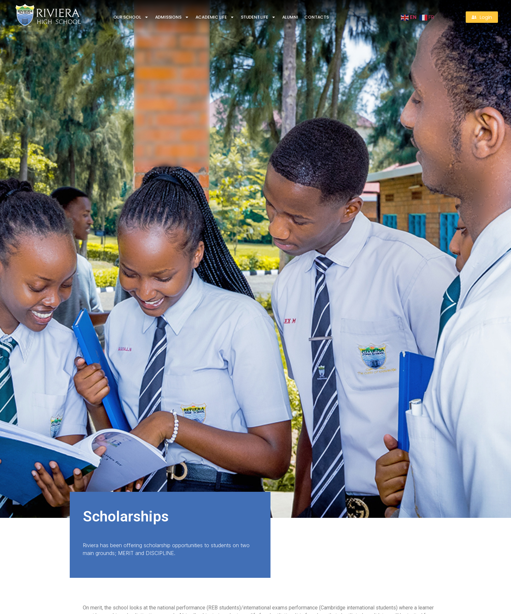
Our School (131, 17)
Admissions (172, 17)
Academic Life (215, 17)
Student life (258, 17)
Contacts (316, 17)
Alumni (290, 17)
